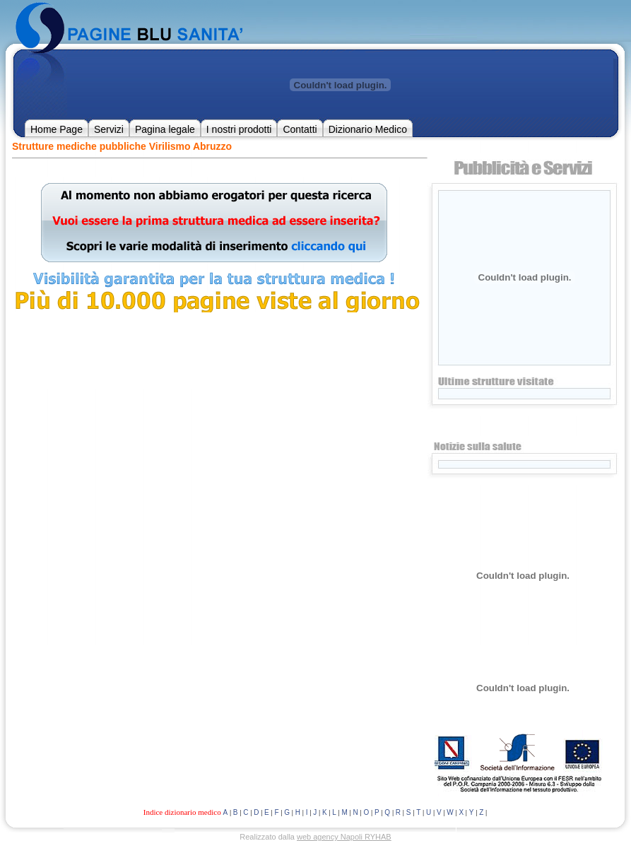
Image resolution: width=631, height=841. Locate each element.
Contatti (300, 129)
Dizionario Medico (368, 129)
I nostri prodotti (239, 129)
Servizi (109, 129)
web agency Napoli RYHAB (344, 837)
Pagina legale (165, 129)
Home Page (56, 129)
